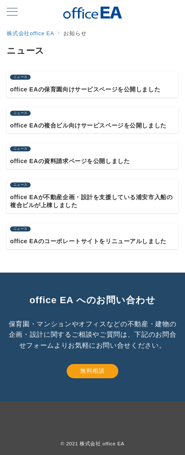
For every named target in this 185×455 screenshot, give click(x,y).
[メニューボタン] (12, 12)
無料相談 (92, 370)
